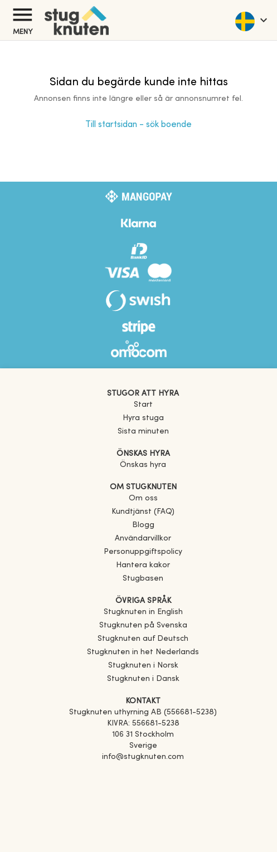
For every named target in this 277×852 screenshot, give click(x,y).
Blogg (143, 525)
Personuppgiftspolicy (143, 552)
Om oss (143, 498)
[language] (250, 20)
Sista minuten (143, 431)
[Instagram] (143, 788)
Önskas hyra (143, 465)
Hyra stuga (143, 418)
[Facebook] (143, 773)
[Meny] (22, 14)
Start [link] (143, 404)
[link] (143, 612)
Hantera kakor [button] (143, 565)
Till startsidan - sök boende (138, 124)
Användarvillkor (143, 538)
